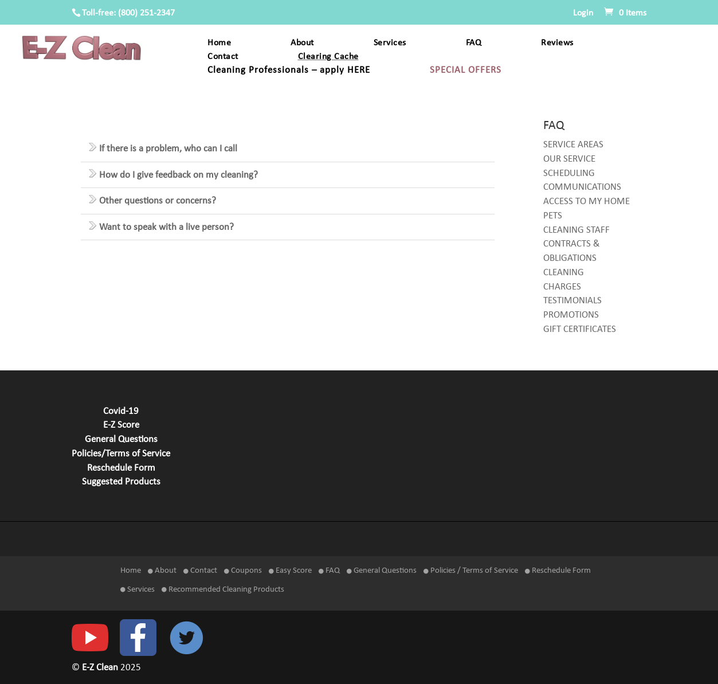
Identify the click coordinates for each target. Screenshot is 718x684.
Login (583, 13)
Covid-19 (121, 411)
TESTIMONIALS (572, 301)
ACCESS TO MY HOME (586, 201)
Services (390, 43)
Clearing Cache (328, 57)
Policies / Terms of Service (470, 570)
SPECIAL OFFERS (465, 71)
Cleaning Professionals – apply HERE (288, 71)
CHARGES (562, 287)
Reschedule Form (121, 468)
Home (219, 43)
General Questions (121, 439)
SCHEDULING (569, 173)
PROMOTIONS (571, 315)
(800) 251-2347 (146, 13)
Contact (222, 57)
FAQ (474, 43)
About (302, 43)
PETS (552, 216)
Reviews (557, 43)
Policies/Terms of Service (121, 454)
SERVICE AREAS (573, 145)
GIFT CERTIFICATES (579, 329)
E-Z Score (121, 425)
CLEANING (563, 272)
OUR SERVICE (569, 159)
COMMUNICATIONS (582, 187)
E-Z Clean (101, 668)
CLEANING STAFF (576, 230)
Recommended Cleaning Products (223, 589)
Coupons (243, 570)
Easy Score (290, 570)
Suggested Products (121, 482)
